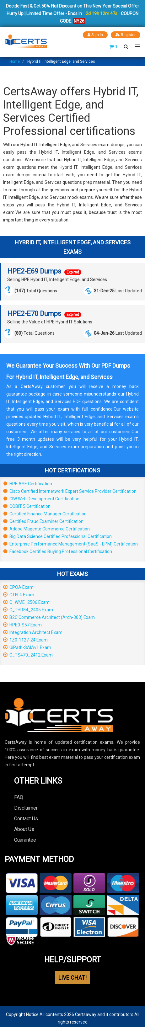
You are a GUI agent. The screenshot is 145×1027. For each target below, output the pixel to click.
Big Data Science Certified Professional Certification (57, 536)
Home (14, 61)
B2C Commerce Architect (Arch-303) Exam (49, 617)
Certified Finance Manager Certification (45, 513)
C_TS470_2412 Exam (28, 654)
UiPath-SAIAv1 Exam (27, 647)
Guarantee (25, 840)
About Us (24, 829)
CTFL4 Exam (18, 594)
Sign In (95, 35)
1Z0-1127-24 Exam (25, 639)
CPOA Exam (18, 587)
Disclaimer (26, 808)
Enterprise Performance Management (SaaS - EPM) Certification (70, 543)
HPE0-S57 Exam (22, 624)
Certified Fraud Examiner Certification (43, 521)
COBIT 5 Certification (27, 506)
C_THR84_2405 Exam (28, 609)
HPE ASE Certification (27, 483)
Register (125, 35)
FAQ (18, 797)
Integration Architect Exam (32, 632)
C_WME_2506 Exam (26, 602)
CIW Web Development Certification (41, 498)
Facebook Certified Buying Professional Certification (57, 551)
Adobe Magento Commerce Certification (46, 528)
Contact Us (26, 819)
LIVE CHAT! (72, 977)
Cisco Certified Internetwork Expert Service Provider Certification (70, 491)
